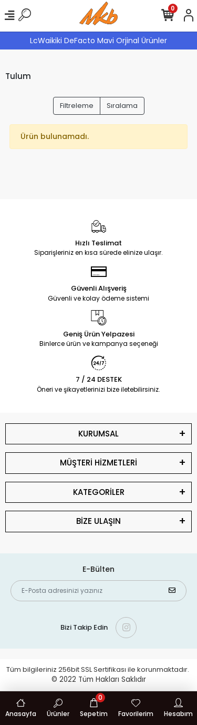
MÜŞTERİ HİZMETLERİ (98, 462)
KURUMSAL (98, 433)
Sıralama (122, 106)
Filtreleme (77, 106)
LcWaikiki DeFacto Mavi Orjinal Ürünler (98, 40)
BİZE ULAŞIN (98, 521)
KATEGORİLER (99, 492)
